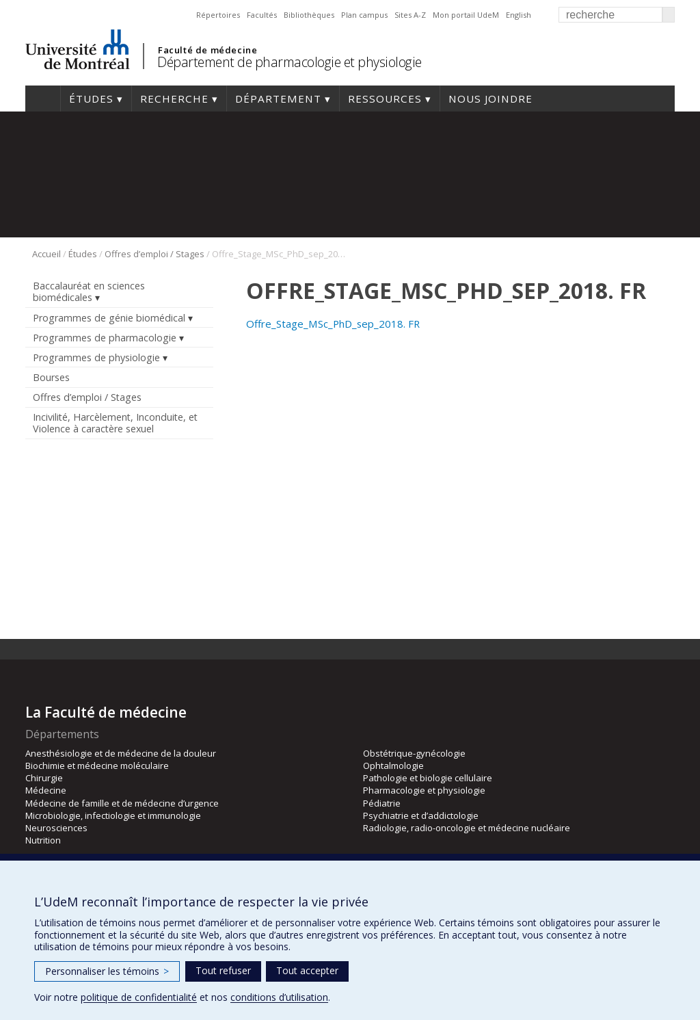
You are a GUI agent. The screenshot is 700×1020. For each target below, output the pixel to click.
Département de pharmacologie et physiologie (289, 62)
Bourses (51, 377)
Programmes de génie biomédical (109, 317)
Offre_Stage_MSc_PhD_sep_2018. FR (333, 323)
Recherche (174, 98)
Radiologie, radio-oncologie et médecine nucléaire (466, 828)
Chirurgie (44, 778)
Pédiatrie (382, 803)
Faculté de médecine (207, 50)
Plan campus (364, 15)
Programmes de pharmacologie (104, 337)
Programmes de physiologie (96, 357)
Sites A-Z (410, 15)
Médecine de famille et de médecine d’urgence (122, 803)
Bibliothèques (309, 15)
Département (278, 98)
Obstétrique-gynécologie (414, 753)
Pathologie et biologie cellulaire (427, 778)
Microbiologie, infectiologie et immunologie (113, 815)
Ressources (385, 98)
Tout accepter (307, 970)
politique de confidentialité (139, 997)
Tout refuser (223, 970)
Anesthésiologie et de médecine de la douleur (120, 753)
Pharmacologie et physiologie (424, 790)
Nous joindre (490, 98)
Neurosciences (56, 828)
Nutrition (43, 840)
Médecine (45, 790)
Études (91, 98)
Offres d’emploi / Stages (154, 254)
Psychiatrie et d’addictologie (421, 815)
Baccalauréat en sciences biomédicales (89, 291)
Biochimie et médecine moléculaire (97, 765)
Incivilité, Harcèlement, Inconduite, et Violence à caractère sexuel (115, 422)
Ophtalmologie (393, 765)
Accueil (42, 99)
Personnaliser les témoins (107, 971)
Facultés (262, 15)
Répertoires (218, 15)
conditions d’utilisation (279, 997)
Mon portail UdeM (466, 15)
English (518, 15)
